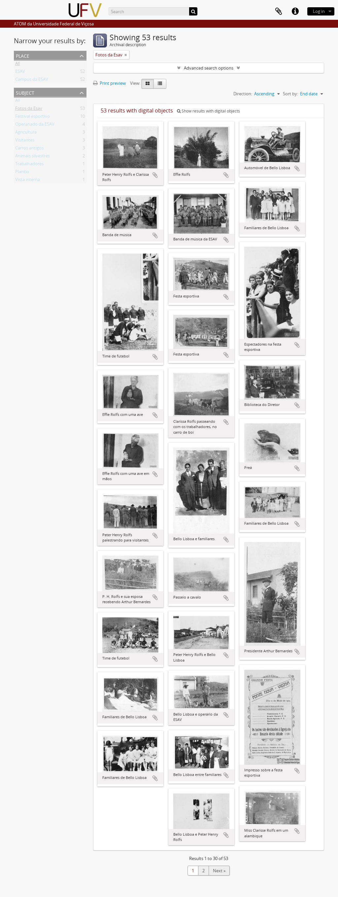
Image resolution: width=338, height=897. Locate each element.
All (17, 65)
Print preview (109, 83)
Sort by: (290, 94)
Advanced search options (208, 68)
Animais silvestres (32, 157)
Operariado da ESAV (34, 125)
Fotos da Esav (28, 109)
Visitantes (24, 141)
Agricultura (26, 133)
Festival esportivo (32, 117)
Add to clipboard (155, 175)
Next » (219, 871)
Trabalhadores (29, 165)
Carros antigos (29, 149)
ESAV (20, 73)
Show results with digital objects (208, 111)
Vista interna (27, 181)
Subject (25, 92)
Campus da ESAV (31, 80)
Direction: (242, 94)
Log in (319, 11)
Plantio (22, 173)
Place (22, 55)
